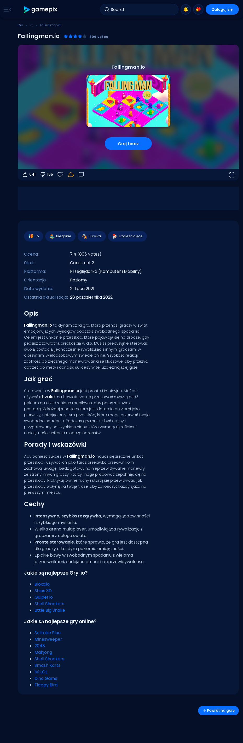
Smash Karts (47, 665)
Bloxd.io (42, 584)
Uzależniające (127, 236)
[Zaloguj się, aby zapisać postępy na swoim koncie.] (71, 175)
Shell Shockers (49, 604)
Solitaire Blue (47, 633)
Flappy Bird (45, 685)
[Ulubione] (60, 175)
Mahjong (43, 652)
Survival (91, 236)
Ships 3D (43, 591)
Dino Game (45, 678)
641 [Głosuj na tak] (29, 175)
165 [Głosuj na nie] (46, 175)
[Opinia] (81, 175)
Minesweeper (48, 639)
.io (31, 25)
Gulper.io (43, 597)
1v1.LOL (40, 672)
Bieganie (60, 236)
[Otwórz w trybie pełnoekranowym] (231, 175)
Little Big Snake (49, 610)
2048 (39, 646)
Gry (20, 25)
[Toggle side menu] (6, 9)
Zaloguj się (222, 9)
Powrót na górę (218, 710)
